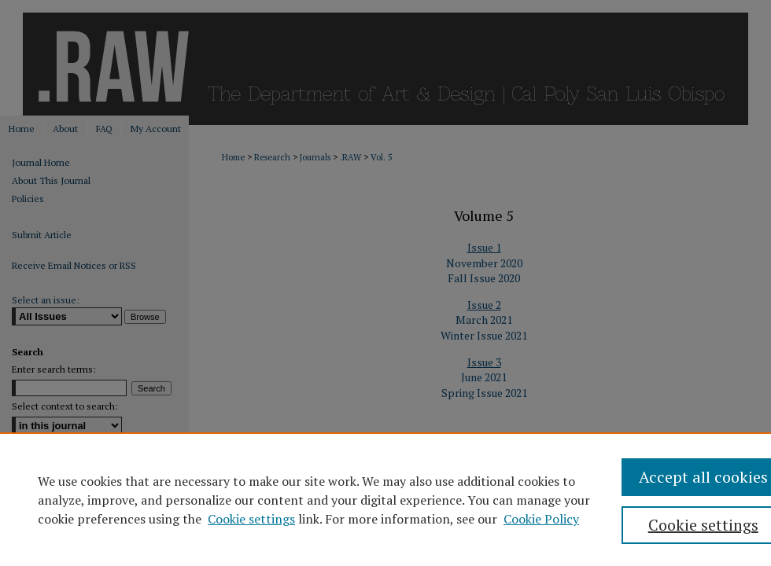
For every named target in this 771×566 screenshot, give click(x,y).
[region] (385, 499)
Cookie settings (251, 518)
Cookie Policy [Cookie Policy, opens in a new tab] (541, 518)
